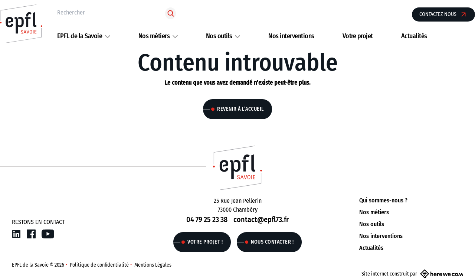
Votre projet (358, 36)
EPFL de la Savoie (79, 36)
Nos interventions (291, 36)
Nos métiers (154, 36)
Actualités (414, 36)
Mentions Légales (152, 265)
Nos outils (219, 36)
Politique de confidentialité (99, 265)
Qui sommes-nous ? (383, 200)
